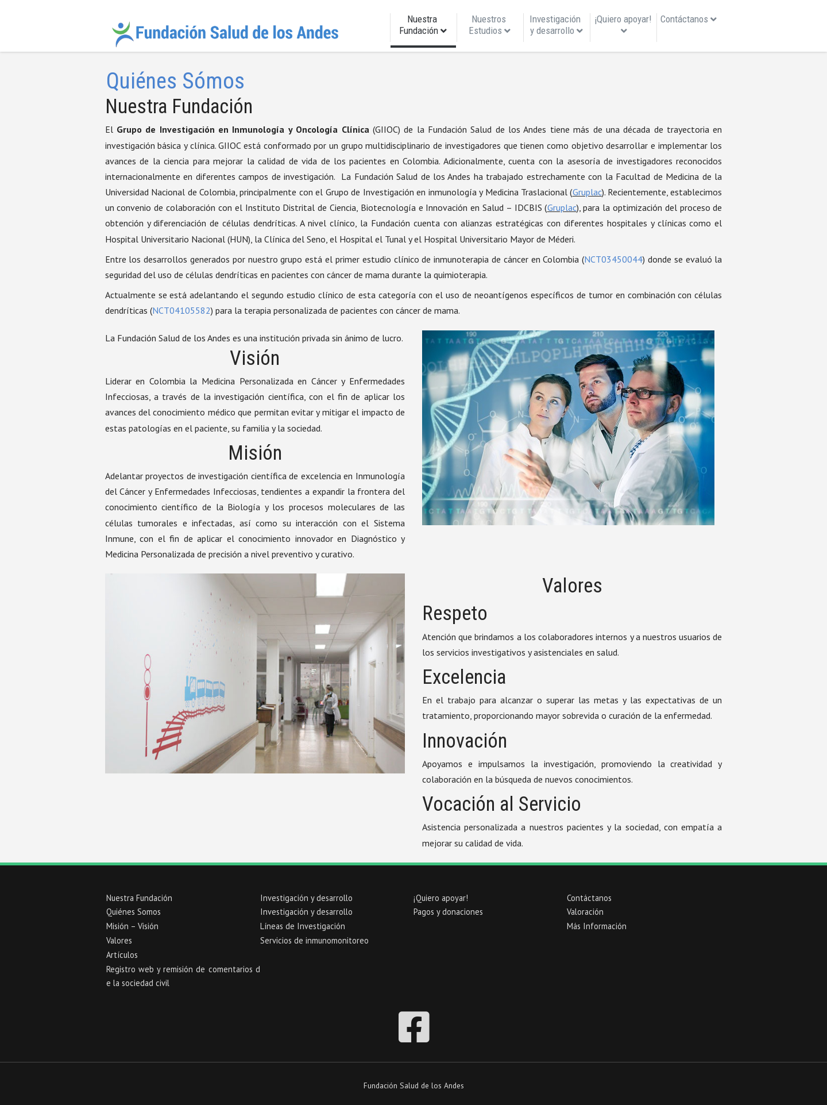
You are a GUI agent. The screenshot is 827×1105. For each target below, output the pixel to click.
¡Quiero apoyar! (623, 24)
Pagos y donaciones (448, 911)
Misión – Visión (132, 926)
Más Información (597, 926)
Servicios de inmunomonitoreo (314, 940)
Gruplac (587, 192)
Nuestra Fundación (423, 27)
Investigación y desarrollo (556, 24)
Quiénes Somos (133, 911)
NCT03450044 (613, 259)
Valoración (585, 911)
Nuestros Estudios (490, 24)
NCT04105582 (181, 310)
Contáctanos (688, 19)
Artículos (122, 954)
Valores (119, 940)
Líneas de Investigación (302, 926)
